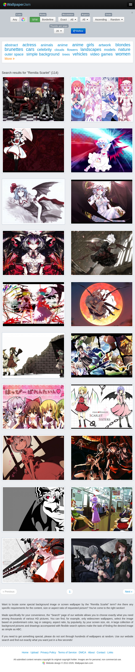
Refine (78, 31)
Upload (34, 652)
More (10, 58)
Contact (101, 652)
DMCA (82, 652)
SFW (35, 19)
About (91, 652)
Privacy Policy (48, 652)
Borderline (48, 19)
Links (110, 652)
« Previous (8, 591)
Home (25, 652)
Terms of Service (67, 652)
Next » (128, 591)
